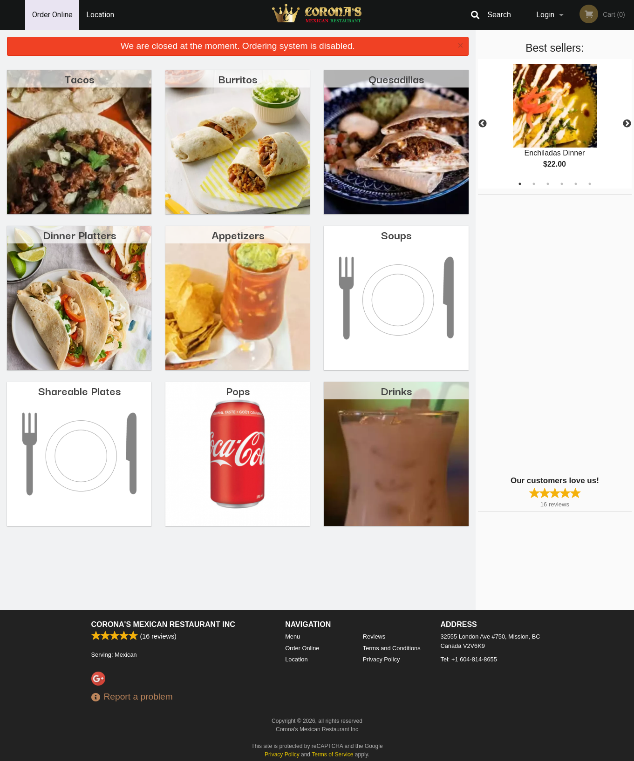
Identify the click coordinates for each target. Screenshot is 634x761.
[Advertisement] (536, 334)
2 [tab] (534, 184)
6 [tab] (589, 184)
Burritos (237, 78)
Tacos (79, 78)
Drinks (396, 390)
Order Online (52, 14)
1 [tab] (520, 184)
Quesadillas (396, 78)
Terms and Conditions (392, 648)
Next (627, 123)
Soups (396, 234)
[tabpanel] (554, 123)
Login (545, 14)
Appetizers (237, 234)
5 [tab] (575, 184)
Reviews (374, 636)
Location (100, 14)
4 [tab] (561, 184)
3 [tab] (547, 184)
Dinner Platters (79, 234)
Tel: (469, 659)
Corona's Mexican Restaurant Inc (163, 624)
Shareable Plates (79, 390)
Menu (292, 636)
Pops (238, 390)
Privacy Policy (381, 659)
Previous (482, 123)
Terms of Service (332, 754)
